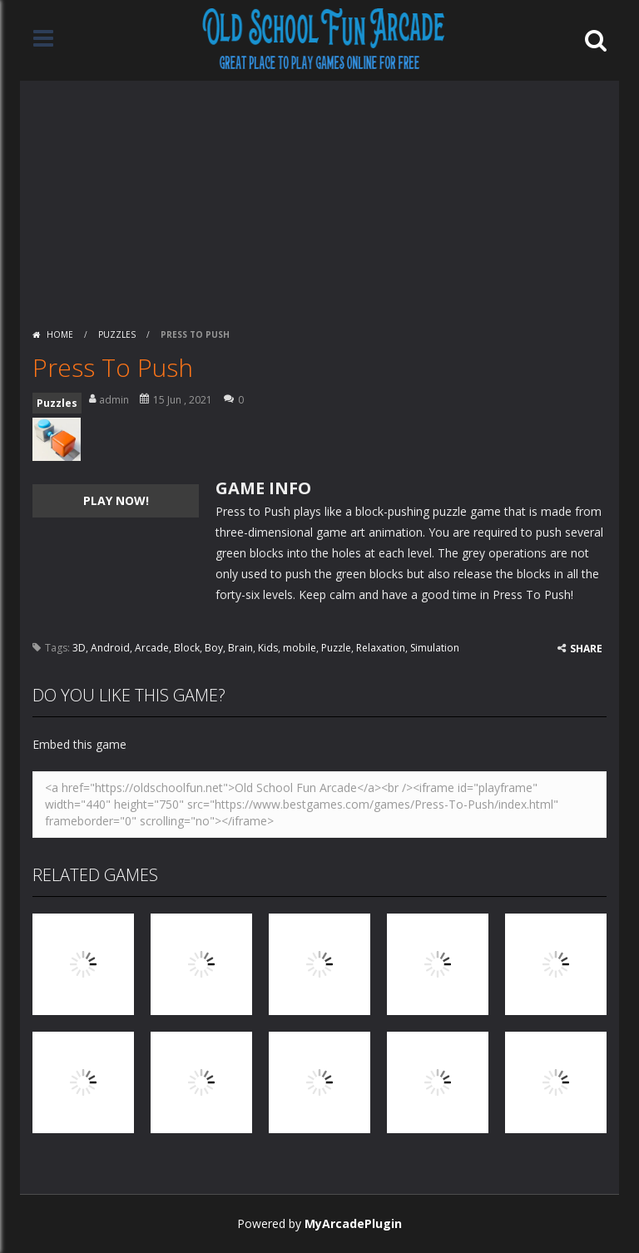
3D (79, 648)
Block (187, 648)
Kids (268, 648)
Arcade (152, 648)
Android (110, 648)
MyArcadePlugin (353, 1223)
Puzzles (117, 334)
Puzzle (336, 648)
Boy (214, 648)
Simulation (434, 648)
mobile (299, 648)
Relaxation (380, 648)
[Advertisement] (319, 197)
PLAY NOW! (116, 500)
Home (60, 334)
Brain (240, 648)
